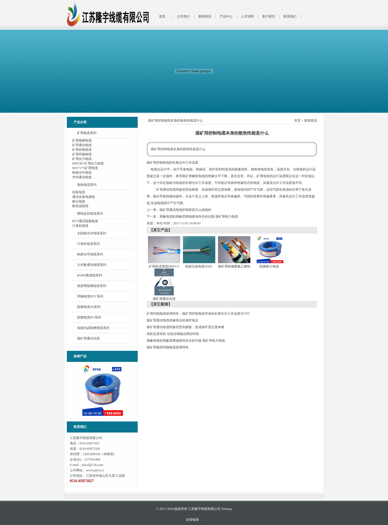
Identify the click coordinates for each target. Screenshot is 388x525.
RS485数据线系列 (89, 275)
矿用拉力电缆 (82, 159)
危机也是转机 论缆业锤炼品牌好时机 (173, 334)
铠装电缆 (78, 192)
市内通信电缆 (82, 177)
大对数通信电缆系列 (91, 265)
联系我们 (289, 16)
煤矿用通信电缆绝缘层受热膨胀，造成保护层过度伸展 (185, 327)
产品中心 (226, 16)
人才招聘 (247, 16)
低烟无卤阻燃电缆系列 (93, 328)
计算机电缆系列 (88, 244)
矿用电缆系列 (86, 133)
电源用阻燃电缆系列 (91, 286)
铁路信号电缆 (82, 172)
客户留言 (268, 16)
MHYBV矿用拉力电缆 (88, 163)
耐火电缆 (78, 201)
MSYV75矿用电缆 (85, 168)
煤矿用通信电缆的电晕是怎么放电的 (185, 210)
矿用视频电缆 (82, 140)
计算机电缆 (80, 226)
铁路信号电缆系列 (90, 254)
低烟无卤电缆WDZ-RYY (200, 267)
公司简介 (183, 16)
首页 (162, 16)
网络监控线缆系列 (90, 213)
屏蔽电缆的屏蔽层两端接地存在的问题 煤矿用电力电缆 (199, 216)
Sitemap (226, 509)
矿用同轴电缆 (82, 154)
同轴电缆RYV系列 (90, 296)
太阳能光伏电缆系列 (91, 233)
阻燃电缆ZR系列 (89, 307)
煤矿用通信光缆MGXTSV (164, 300)
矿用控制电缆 (82, 150)
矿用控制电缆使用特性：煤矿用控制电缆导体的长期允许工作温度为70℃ (198, 313)
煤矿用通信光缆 (88, 338)
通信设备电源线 (83, 197)
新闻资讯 (204, 16)
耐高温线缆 (80, 206)
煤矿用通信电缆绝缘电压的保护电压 (172, 320)
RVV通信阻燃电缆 (85, 221)
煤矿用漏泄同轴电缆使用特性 (168, 347)
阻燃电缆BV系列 (89, 317)
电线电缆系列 (86, 185)
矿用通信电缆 (82, 145)
